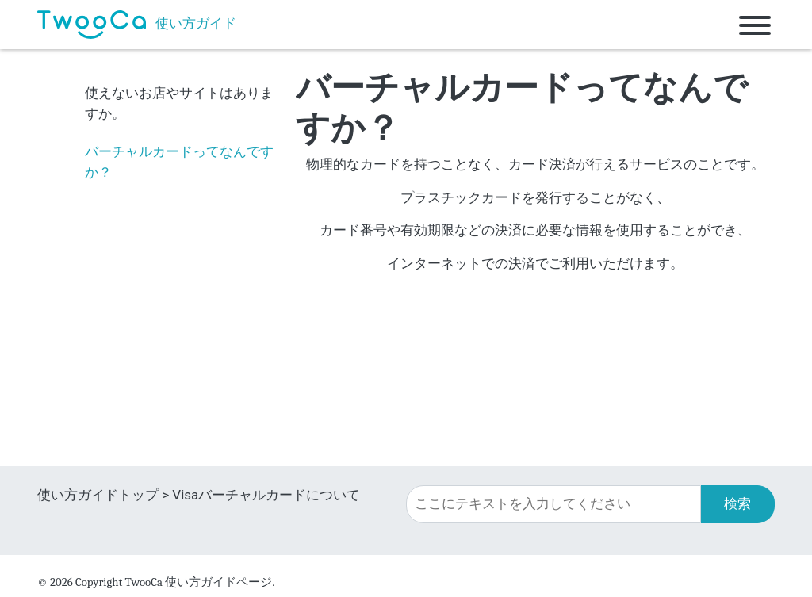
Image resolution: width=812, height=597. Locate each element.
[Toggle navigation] (755, 24)
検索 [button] (737, 503)
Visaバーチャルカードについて (266, 495)
